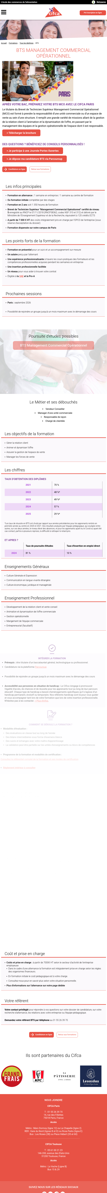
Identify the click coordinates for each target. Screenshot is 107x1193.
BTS (37, 43)
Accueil (4, 43)
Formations (13, 43)
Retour (46, 169)
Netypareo (101, 2)
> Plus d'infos (40, 700)
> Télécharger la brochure (21, 132)
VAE (21, 276)
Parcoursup (39, 667)
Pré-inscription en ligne (93, 13)
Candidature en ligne (16, 169)
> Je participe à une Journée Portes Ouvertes (33, 150)
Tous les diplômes (26, 43)
